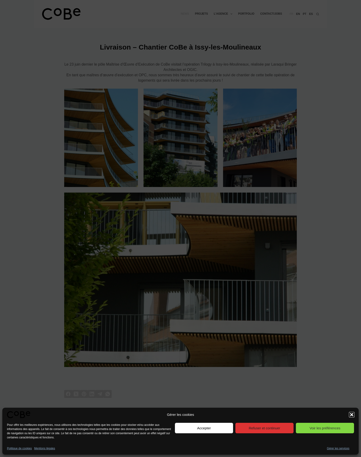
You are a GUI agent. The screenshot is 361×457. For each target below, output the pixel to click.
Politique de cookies (19, 448)
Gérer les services (338, 448)
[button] (351, 414)
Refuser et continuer (264, 428)
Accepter (204, 428)
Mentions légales (44, 448)
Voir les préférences (325, 428)
